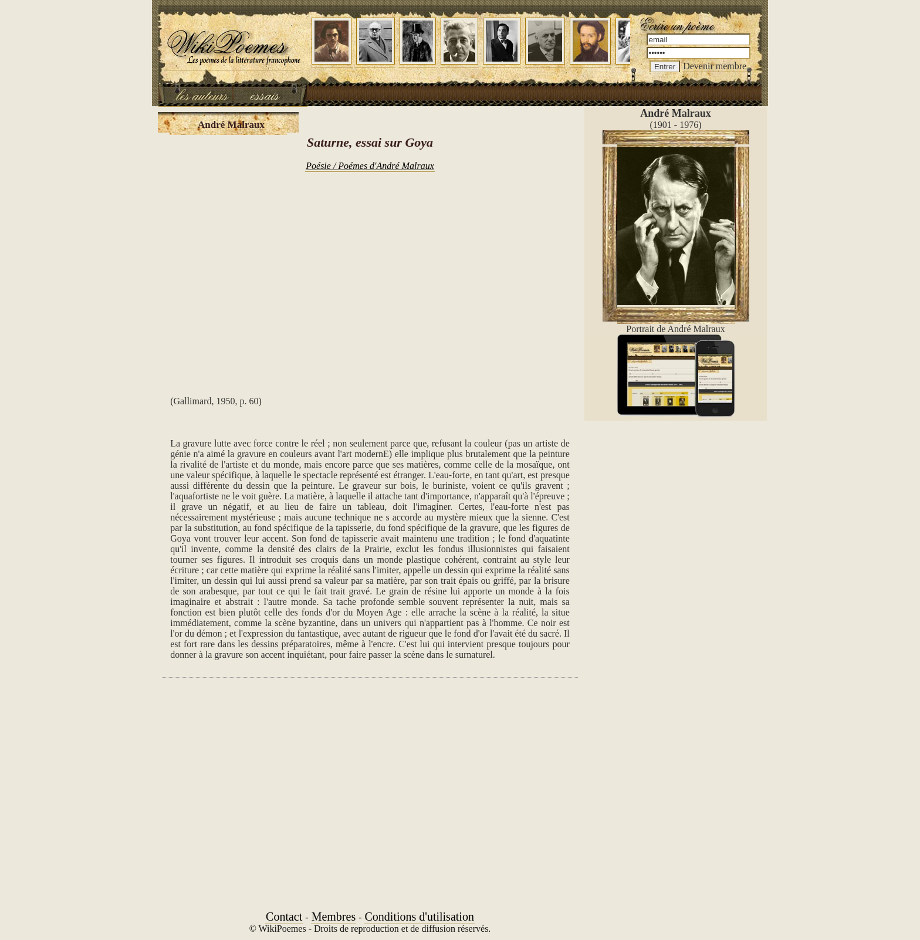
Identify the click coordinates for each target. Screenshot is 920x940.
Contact (284, 916)
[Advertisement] (370, 274)
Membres (334, 916)
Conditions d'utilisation (419, 916)
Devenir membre (714, 66)
